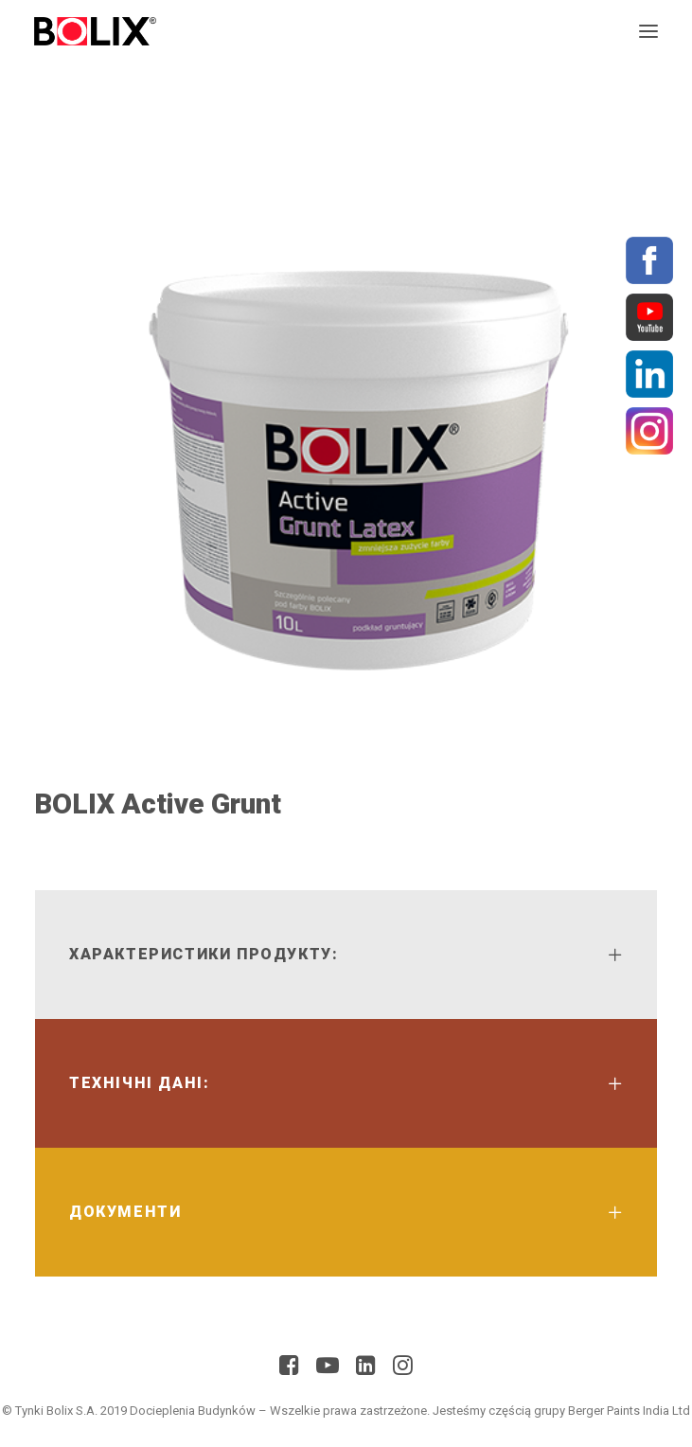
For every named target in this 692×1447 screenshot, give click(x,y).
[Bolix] (95, 31)
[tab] (346, 954)
